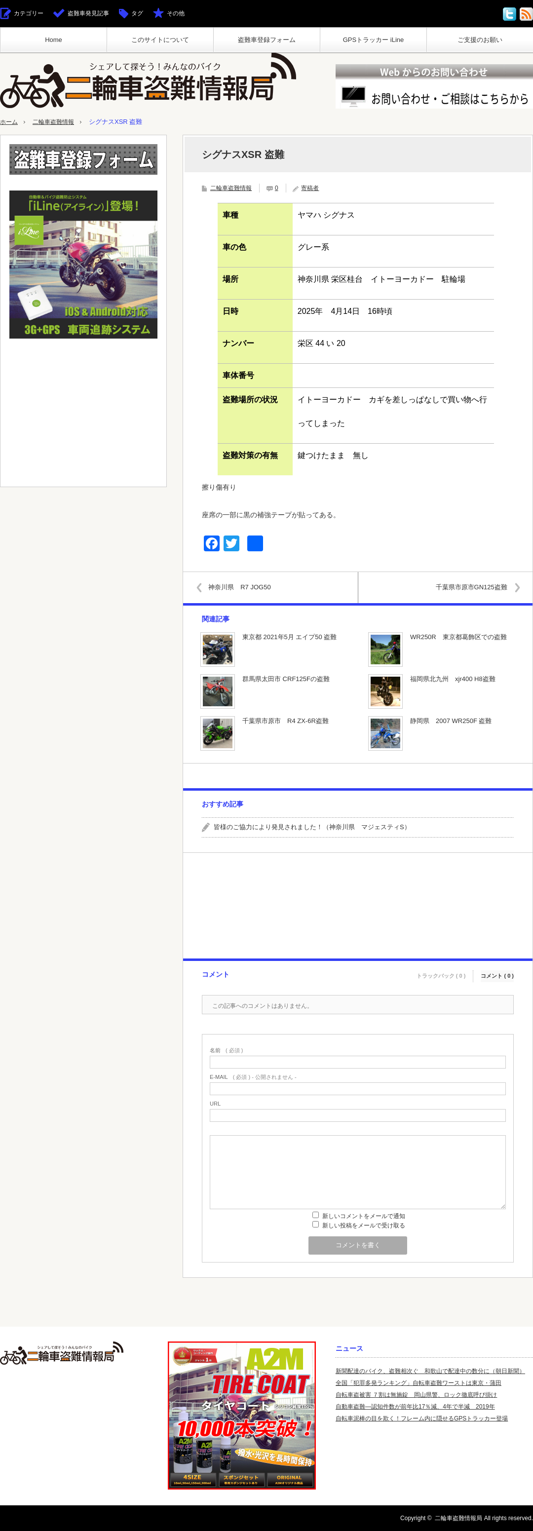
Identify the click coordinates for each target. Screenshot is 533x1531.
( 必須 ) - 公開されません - (253, 1077)
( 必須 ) (226, 1050)
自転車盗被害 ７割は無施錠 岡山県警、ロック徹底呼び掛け (416, 1394)
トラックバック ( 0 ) (441, 973)
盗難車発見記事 (88, 13)
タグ (137, 13)
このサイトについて (160, 39)
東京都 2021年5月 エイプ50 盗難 (289, 637)
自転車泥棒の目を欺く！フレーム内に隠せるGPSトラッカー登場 (422, 1418)
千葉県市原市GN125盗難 (467, 587)
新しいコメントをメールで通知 (363, 1216)
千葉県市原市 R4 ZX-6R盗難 (285, 721)
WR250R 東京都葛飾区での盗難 (458, 637)
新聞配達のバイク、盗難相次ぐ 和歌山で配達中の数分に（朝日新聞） (430, 1371)
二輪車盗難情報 (56, 121)
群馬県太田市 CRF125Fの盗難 (286, 679)
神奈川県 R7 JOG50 (244, 587)
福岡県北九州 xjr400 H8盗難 (452, 679)
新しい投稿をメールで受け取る (363, 1225)
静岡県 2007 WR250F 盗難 (451, 721)
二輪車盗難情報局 (458, 1518)
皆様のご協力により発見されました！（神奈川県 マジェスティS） (312, 827)
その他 (176, 13)
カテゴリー (28, 13)
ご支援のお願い (479, 39)
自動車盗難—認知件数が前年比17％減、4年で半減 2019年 (415, 1406)
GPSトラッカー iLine (373, 39)
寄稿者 (310, 188)
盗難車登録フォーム (267, 39)
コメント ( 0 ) (497, 973)
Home (53, 39)
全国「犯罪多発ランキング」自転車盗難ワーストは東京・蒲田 (418, 1382)
